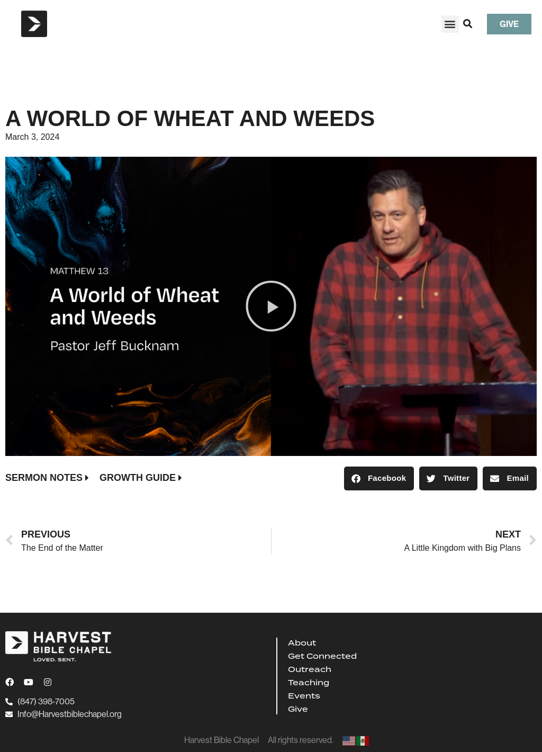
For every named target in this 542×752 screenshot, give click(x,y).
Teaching (308, 682)
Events (304, 696)
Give (298, 709)
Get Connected (322, 656)
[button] (450, 24)
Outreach (309, 669)
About (302, 643)
